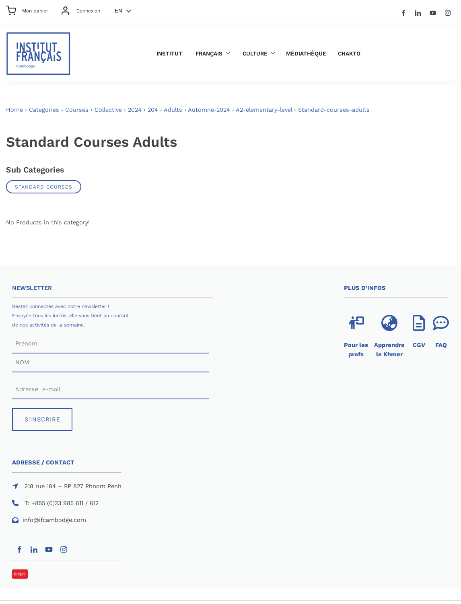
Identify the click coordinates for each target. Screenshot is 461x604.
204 (153, 109)
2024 (135, 109)
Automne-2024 (209, 109)
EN (118, 11)
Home (14, 109)
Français (209, 53)
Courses (76, 109)
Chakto (349, 53)
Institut (169, 53)
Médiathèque (306, 53)
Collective (108, 109)
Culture (255, 53)
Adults (173, 109)
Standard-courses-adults (334, 109)
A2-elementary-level (264, 109)
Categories (44, 109)
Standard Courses (43, 187)
